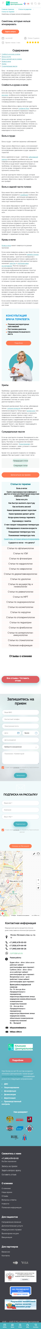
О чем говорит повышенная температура (21, 525)
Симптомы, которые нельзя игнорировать (21, 539)
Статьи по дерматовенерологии (20, 574)
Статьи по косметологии (20, 607)
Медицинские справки (12, 1230)
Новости (5, 1204)
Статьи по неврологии (20, 569)
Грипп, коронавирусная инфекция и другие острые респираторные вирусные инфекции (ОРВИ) (21, 494)
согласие (16, 767)
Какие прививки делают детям (21, 514)
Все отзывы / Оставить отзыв (18, 679)
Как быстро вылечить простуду (21, 503)
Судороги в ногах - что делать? (21, 543)
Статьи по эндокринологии (20, 602)
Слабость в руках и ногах (11, 54)
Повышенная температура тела (21, 532)
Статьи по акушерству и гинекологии (20, 585)
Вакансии (6, 1252)
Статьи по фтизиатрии (20, 558)
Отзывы (5, 1196)
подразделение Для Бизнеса (12, 1076)
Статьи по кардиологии (20, 563)
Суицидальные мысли (9, 66)
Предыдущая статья (20, 461)
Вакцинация (7, 1237)
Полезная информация (20, 645)
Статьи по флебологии (20, 627)
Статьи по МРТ (20, 597)
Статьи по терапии (20, 484)
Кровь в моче (6, 61)
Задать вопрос (10, 32)
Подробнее (19, 343)
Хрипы (4, 64)
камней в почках (33, 254)
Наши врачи (7, 1192)
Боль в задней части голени (12, 59)
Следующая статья (20, 465)
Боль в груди (6, 56)
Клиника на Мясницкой (20, 846)
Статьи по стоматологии (20, 640)
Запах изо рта (21, 499)
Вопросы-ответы (9, 1200)
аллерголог (31, 411)
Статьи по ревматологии (20, 591)
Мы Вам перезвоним (9, 1161)
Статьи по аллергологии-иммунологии (20, 633)
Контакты (6, 1256)
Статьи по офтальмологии (20, 548)
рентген (13, 263)
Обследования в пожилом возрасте (21, 528)
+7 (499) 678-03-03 (10, 1158)
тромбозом (24, 195)
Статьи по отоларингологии (20, 617)
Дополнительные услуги (12, 1226)
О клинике (6, 1188)
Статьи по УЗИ (20, 553)
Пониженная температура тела (21, 535)
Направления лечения (11, 1222)
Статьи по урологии (20, 579)
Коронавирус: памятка (21, 521)
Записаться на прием (20, 475)
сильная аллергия (13, 408)
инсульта (5, 95)
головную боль (23, 108)
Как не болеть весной (21, 507)
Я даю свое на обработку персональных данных (22, 768)
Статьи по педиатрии (20, 622)
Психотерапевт (24, 444)
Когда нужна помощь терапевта (21, 517)
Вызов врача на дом (10, 1233)
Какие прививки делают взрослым (21, 510)
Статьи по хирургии (20, 612)
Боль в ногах (21, 488)
